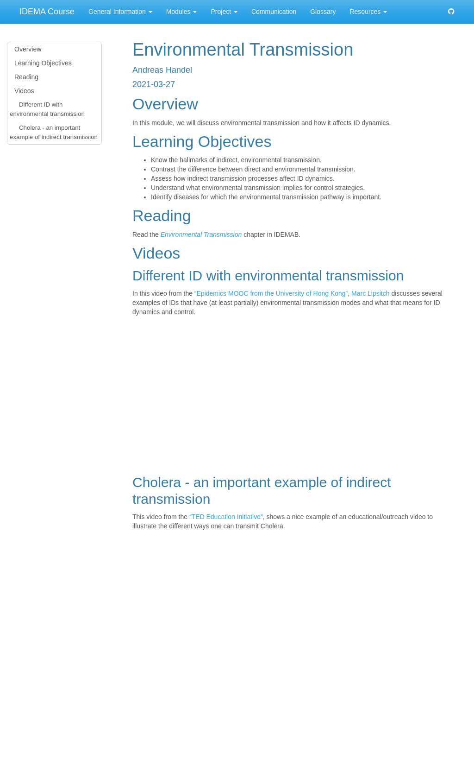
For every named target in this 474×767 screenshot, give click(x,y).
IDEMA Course (47, 11)
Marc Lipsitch (370, 293)
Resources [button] (368, 11)
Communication (273, 11)
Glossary (323, 11)
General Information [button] (120, 11)
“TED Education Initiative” (226, 516)
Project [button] (224, 11)
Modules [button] (181, 11)
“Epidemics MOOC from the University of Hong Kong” (271, 293)
